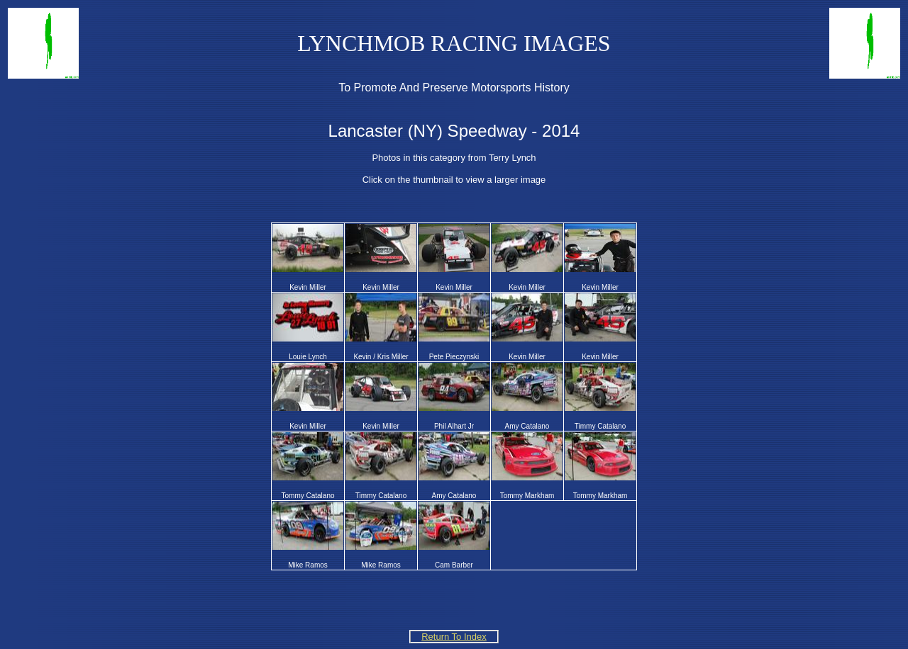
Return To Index (454, 636)
